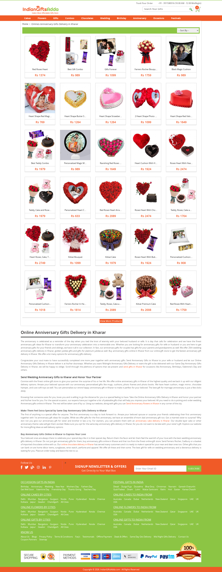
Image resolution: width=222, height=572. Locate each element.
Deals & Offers (120, 536)
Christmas (161, 486)
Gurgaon (54, 499)
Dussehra (138, 486)
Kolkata (24, 501)
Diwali (116, 486)
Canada (127, 499)
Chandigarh (53, 501)
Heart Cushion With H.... (146, 163)
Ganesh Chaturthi (187, 486)
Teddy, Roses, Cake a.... (181, 210)
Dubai (136, 499)
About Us (25, 536)
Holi (170, 489)
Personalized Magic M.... (75, 163)
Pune (71, 499)
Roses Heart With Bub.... (146, 257)
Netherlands (147, 499)
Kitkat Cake (110, 257)
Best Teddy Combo (40, 163)
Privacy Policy (45, 536)
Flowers (44, 18)
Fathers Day (86, 486)
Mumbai (32, 499)
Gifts (57, 18)
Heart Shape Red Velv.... (181, 116)
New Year (60, 486)
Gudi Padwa (119, 489)
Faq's (77, 536)
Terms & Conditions (63, 536)
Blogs (34, 536)
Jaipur (33, 501)
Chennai (101, 499)
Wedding (106, 18)
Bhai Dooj (149, 486)
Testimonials (88, 536)
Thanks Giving (74, 489)
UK (197, 499)
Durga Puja (126, 486)
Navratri (172, 486)
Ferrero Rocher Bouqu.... (146, 69)
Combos (69, 18)
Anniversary (141, 18)
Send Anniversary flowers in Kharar (142, 403)
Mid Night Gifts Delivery (165, 536)
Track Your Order (143, 3)
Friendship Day (59, 489)
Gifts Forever (111, 69)
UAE (191, 499)
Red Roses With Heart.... (181, 303)
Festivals (177, 18)
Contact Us (183, 536)
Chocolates (87, 18)
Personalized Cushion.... (181, 257)
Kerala (92, 499)
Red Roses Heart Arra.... (111, 210)
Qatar (172, 499)
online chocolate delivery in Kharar (77, 444)
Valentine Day (42, 489)
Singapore (182, 499)
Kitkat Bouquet (75, 257)
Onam (130, 489)
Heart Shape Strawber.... (110, 116)
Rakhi (163, 489)
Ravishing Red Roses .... (110, 163)
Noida (63, 499)
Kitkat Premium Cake (146, 303)
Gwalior (41, 501)
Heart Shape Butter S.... (75, 116)
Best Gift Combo (75, 69)
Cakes (29, 18)
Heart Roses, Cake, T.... (40, 257)
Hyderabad (81, 499)
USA (115, 501)
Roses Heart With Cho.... (146, 210)
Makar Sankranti (150, 489)
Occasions (160, 18)
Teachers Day (90, 489)
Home (25, 24)
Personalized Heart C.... (75, 210)
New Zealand (161, 499)
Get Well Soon (27, 489)
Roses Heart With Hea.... (181, 163)
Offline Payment (104, 536)
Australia (117, 499)
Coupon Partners (29, 539)
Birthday (123, 18)
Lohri (137, 489)
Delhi (23, 499)
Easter (177, 489)
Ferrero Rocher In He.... (75, 303)
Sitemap (43, 539)
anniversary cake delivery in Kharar (153, 420)
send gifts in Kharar (132, 366)
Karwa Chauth (189, 489)
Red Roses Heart (40, 69)
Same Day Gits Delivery (140, 536)
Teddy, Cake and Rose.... (40, 210)
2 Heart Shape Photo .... (146, 116)
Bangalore (43, 499)
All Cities (65, 501)
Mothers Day (73, 486)
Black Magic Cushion (181, 69)
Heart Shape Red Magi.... (40, 116)
